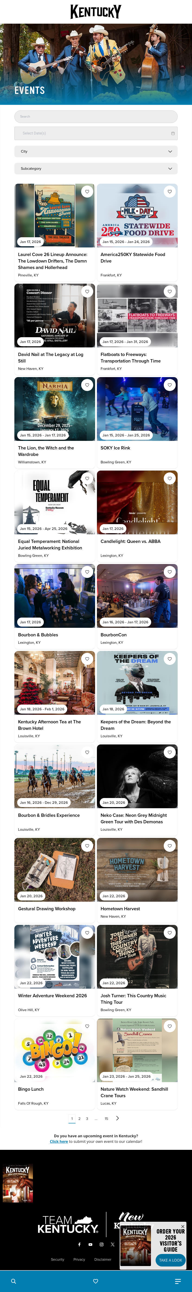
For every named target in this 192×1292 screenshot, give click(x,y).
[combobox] (96, 151)
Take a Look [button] (170, 1260)
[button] (13, 1281)
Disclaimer (102, 1259)
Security (57, 1259)
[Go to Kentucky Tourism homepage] (96, 12)
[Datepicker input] (96, 133)
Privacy (79, 1259)
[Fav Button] (87, 192)
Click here (59, 1141)
